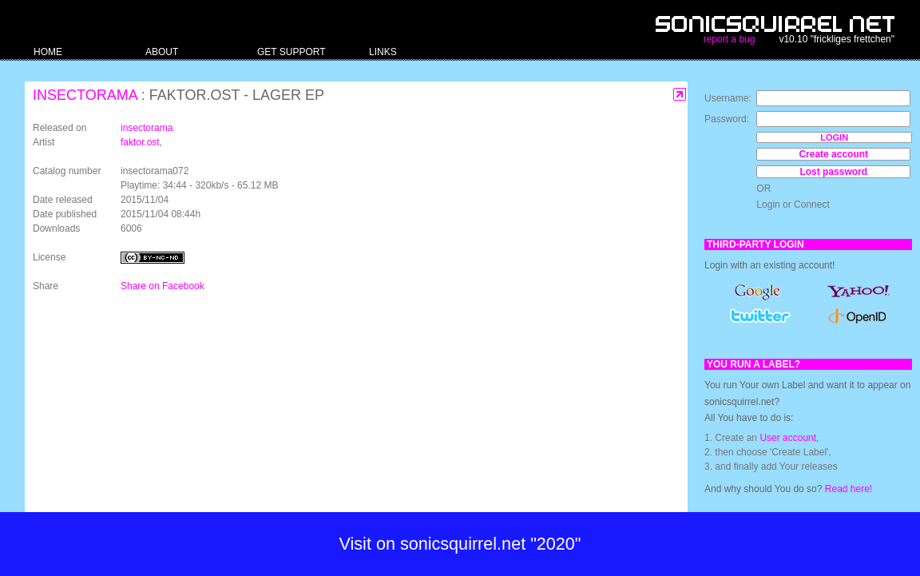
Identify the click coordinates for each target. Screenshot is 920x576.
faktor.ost (140, 142)
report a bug (729, 39)
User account (787, 437)
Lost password (833, 171)
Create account (833, 154)
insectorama (85, 95)
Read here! (848, 489)
